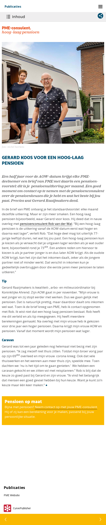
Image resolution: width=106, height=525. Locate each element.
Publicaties (13, 6)
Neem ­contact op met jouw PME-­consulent (66, 407)
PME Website (12, 495)
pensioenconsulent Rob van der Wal (46, 224)
